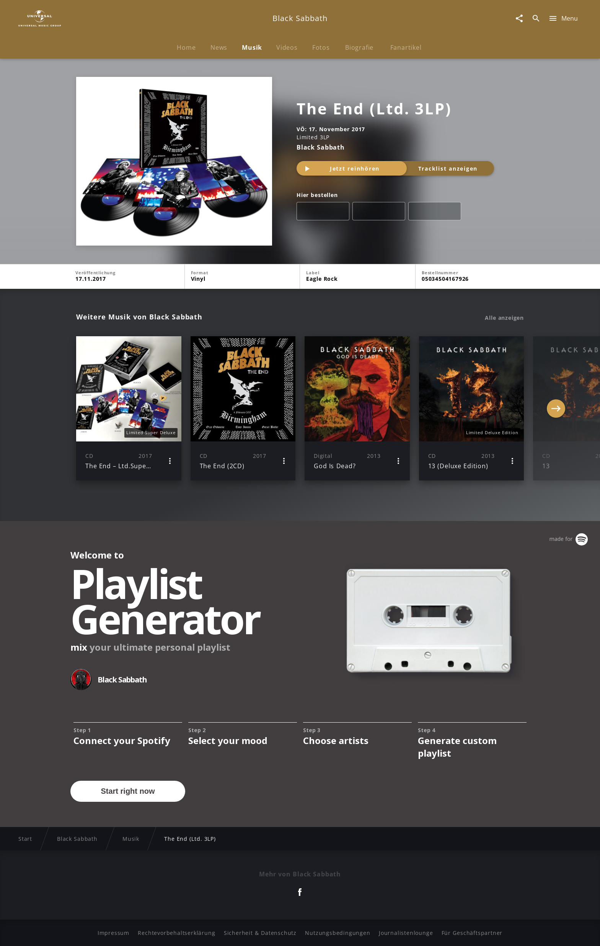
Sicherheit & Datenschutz (260, 932)
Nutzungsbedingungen (337, 932)
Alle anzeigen (504, 318)
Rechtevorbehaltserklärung (176, 932)
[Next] (556, 408)
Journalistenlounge (406, 932)
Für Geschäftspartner (472, 932)
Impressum (113, 932)
